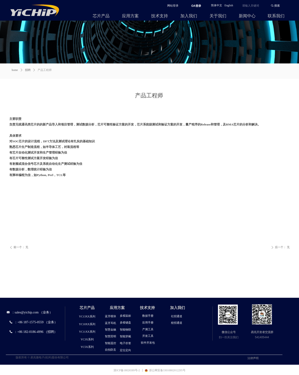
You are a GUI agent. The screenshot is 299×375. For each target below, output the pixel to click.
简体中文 (216, 5)
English (228, 5)
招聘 (28, 70)
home (15, 70)
